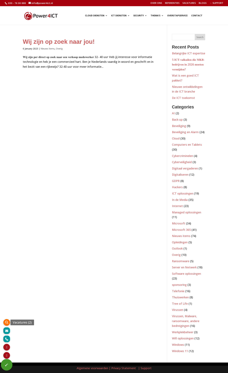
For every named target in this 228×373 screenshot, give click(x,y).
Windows (178, 345)
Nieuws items (48, 48)
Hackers (177, 187)
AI (173, 113)
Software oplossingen (186, 274)
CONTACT (196, 15)
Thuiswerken (180, 297)
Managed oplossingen (186, 212)
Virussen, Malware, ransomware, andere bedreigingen (185, 321)
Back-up (177, 119)
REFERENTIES (172, 3)
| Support (144, 368)
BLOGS (202, 3)
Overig (59, 48)
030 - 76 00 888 (16, 3)
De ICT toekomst (183, 98)
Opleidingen (180, 242)
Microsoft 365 (181, 230)
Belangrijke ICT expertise (188, 53)
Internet (177, 206)
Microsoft (178, 223)
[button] (7, 365)
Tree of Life (180, 303)
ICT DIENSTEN (119, 15)
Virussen (177, 310)
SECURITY (138, 15)
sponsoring (179, 285)
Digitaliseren (180, 174)
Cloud (176, 138)
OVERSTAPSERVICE (177, 15)
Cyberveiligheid (182, 162)
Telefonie (178, 291)
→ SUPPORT (216, 3)
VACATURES (189, 3)
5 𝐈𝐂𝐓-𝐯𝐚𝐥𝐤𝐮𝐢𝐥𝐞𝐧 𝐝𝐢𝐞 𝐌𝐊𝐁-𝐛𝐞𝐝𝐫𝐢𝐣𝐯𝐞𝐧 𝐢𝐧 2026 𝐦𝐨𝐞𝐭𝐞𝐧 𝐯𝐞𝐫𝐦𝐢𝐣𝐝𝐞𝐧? (188, 64)
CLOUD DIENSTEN (94, 15)
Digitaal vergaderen (185, 168)
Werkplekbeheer (182, 332)
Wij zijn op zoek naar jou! (59, 41)
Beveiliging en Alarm (185, 132)
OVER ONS (156, 3)
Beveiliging (179, 126)
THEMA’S (155, 15)
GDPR (176, 181)
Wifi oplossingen (183, 338)
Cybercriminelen (182, 156)
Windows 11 (180, 351)
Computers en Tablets (187, 144)
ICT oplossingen (182, 193)
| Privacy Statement (123, 368)
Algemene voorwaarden (92, 368)
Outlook (177, 248)
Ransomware (180, 261)
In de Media (180, 200)
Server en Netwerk (184, 267)
